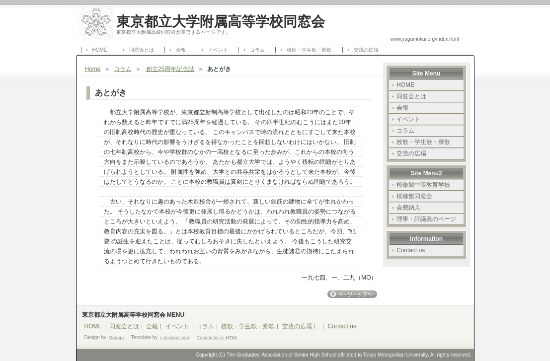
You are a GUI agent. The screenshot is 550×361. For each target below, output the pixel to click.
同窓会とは (141, 50)
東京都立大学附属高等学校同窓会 (220, 21)
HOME (99, 50)
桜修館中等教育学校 (423, 184)
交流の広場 (366, 50)
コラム (257, 50)
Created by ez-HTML (217, 337)
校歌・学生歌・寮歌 (309, 50)
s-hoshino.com (174, 337)
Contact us (410, 250)
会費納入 (408, 207)
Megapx (117, 337)
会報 (181, 50)
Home (93, 69)
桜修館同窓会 (414, 196)
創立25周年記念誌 (170, 69)
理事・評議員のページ (426, 219)
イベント (218, 50)
